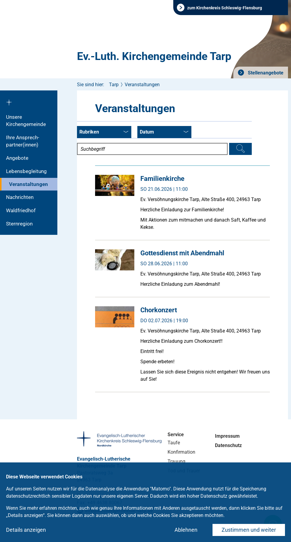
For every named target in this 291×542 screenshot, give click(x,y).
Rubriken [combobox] (103, 132)
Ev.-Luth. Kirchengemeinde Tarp (154, 56)
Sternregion (19, 224)
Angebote (17, 158)
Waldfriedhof (21, 210)
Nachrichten (20, 197)
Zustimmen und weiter (249, 530)
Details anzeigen (26, 530)
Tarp (114, 84)
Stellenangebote (265, 73)
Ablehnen (185, 530)
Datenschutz (228, 445)
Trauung (176, 461)
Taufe (174, 443)
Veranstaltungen (28, 184)
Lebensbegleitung (26, 171)
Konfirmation (181, 452)
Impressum (227, 436)
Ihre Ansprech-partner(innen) (22, 141)
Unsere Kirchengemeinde (26, 120)
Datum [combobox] (164, 132)
